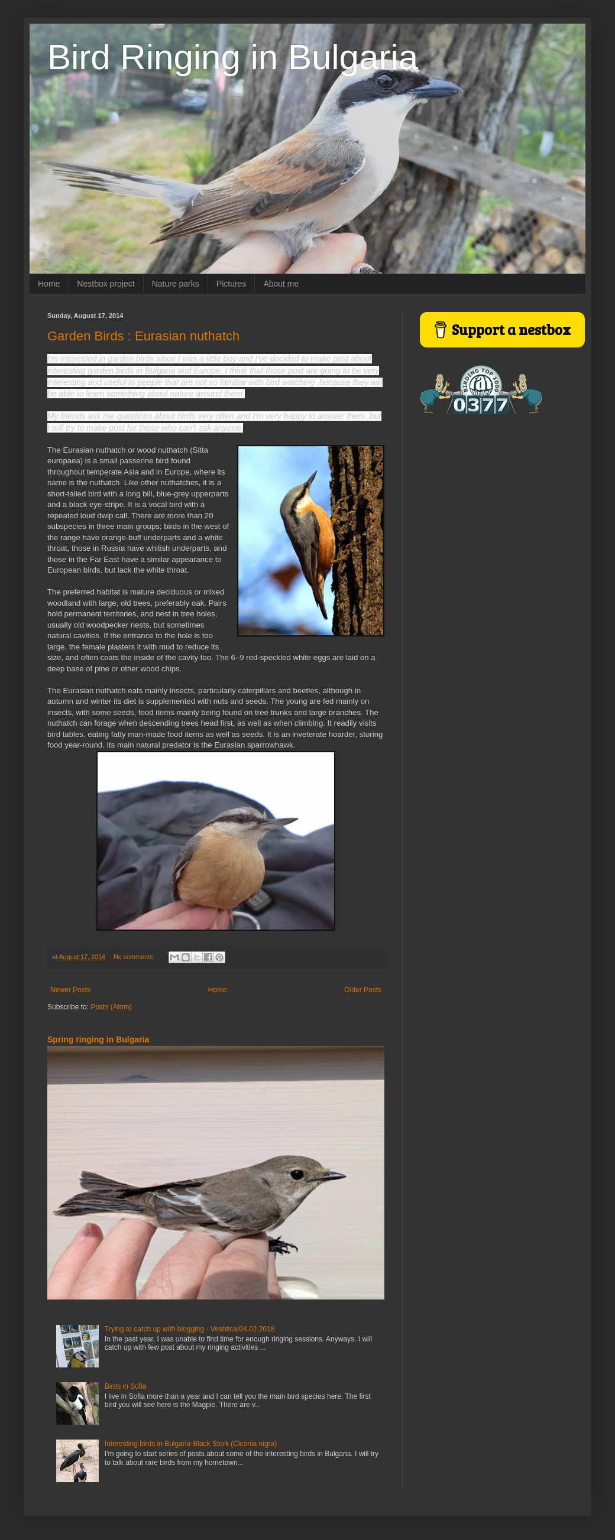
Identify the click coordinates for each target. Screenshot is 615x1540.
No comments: (135, 956)
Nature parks (175, 283)
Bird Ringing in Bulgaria (232, 57)
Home (49, 283)
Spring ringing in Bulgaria (98, 1039)
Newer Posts (70, 990)
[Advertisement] (494, 509)
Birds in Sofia (126, 1386)
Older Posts (362, 990)
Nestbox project (105, 283)
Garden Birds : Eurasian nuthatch (143, 336)
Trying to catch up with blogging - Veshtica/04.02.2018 (190, 1329)
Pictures (231, 283)
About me (281, 283)
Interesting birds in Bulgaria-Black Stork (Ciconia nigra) (191, 1444)
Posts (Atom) (110, 1007)
